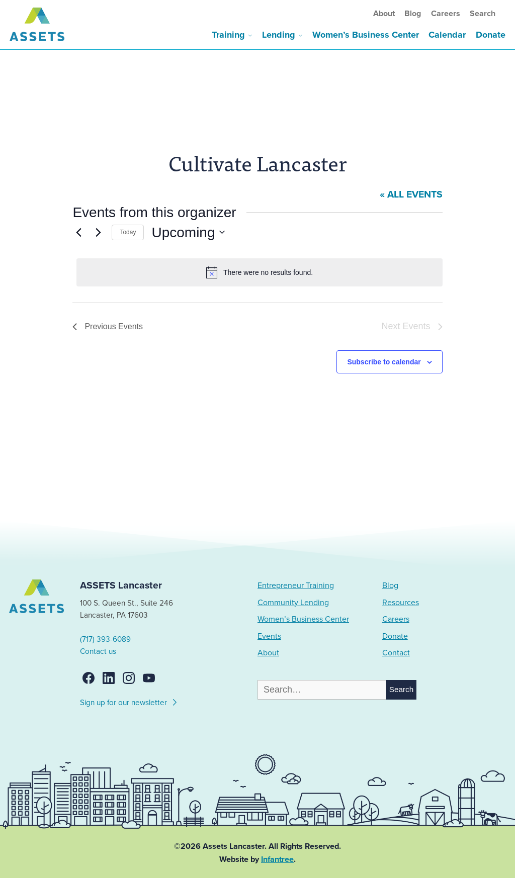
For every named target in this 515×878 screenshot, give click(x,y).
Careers (445, 14)
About (384, 14)
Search (482, 14)
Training (228, 34)
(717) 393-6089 (105, 639)
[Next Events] (98, 232)
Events (269, 636)
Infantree (277, 859)
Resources (400, 603)
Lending (278, 34)
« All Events (411, 194)
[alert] (259, 272)
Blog (412, 14)
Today (128, 232)
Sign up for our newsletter (129, 701)
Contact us (98, 651)
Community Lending (293, 603)
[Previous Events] (78, 232)
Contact (396, 653)
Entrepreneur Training (296, 585)
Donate (490, 34)
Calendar (447, 34)
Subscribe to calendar (383, 362)
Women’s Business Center (365, 34)
